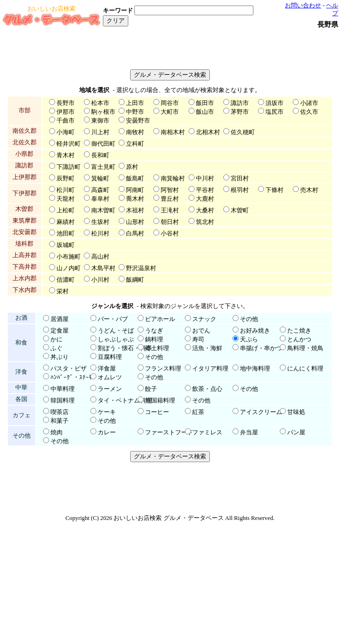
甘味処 (296, 412)
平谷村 (205, 190)
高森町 (100, 190)
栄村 (63, 291)
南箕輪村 (173, 178)
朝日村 (170, 222)
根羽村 (240, 190)
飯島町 (135, 178)
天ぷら (249, 339)
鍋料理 (154, 339)
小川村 (100, 280)
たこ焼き (299, 331)
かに (56, 339)
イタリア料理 (210, 368)
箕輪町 (100, 178)
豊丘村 (170, 199)
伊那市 (66, 112)
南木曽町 (103, 210)
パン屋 (296, 432)
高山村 (100, 256)
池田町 (66, 233)
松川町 (66, 190)
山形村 (135, 222)
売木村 (309, 190)
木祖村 (135, 210)
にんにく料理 (305, 368)
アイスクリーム (261, 412)
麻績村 (66, 222)
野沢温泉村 (141, 268)
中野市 (135, 112)
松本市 (100, 103)
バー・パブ (113, 319)
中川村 (205, 178)
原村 (132, 167)
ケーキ (107, 412)
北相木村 (208, 132)
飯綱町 (135, 280)
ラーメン (110, 389)
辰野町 (66, 178)
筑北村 (205, 222)
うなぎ (154, 331)
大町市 (170, 112)
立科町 (135, 144)
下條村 (274, 190)
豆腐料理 (110, 357)
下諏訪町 (69, 167)
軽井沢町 (69, 144)
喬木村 (135, 199)
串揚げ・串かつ (261, 348)
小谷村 (170, 233)
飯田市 (205, 103)
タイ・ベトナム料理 (125, 400)
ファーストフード (169, 432)
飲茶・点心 (207, 389)
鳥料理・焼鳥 (305, 348)
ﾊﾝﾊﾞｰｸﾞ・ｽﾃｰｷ (71, 377)
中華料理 (62, 389)
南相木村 (173, 132)
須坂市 (274, 103)
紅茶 (198, 412)
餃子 (151, 389)
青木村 (66, 155)
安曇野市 (138, 120)
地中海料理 (255, 368)
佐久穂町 (243, 132)
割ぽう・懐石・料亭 (125, 348)
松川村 (100, 233)
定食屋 (59, 331)
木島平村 (103, 268)
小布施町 (69, 256)
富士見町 (103, 167)
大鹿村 (205, 199)
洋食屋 (107, 368)
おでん (201, 331)
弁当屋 (249, 432)
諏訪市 (240, 103)
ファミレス (207, 432)
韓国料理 (62, 400)
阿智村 (170, 190)
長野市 (66, 103)
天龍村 (66, 199)
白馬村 (135, 233)
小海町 (66, 132)
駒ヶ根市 (103, 112)
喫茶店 (59, 412)
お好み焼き (255, 331)
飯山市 (205, 112)
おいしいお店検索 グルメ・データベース (168, 518)
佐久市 (309, 112)
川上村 (100, 132)
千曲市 (66, 120)
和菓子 (59, 421)
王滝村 (170, 210)
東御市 (100, 120)
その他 (249, 319)
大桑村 (205, 210)
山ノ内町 (69, 268)
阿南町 (135, 190)
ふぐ (56, 348)
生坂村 (100, 222)
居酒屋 (59, 319)
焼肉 (56, 432)
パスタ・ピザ (68, 368)
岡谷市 (170, 103)
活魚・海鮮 (207, 348)
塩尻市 (274, 112)
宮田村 (240, 178)
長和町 (100, 155)
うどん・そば (116, 331)
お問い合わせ (303, 5)
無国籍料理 (160, 400)
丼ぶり (59, 357)
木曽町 (240, 210)
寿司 (198, 339)
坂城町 (66, 245)
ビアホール (160, 319)
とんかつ (299, 339)
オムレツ (110, 377)
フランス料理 (163, 368)
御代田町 (103, 144)
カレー (107, 432)
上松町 (66, 210)
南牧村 (135, 132)
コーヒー (157, 412)
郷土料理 (157, 348)
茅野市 (240, 112)
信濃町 (66, 280)
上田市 (135, 103)
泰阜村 (100, 199)
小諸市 (309, 103)
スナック (204, 319)
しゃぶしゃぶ (116, 339)
